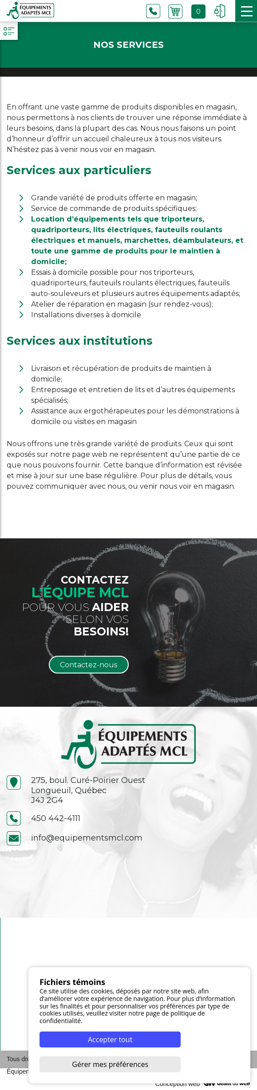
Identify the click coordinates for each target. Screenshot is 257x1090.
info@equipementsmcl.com (74, 838)
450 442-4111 (43, 819)
